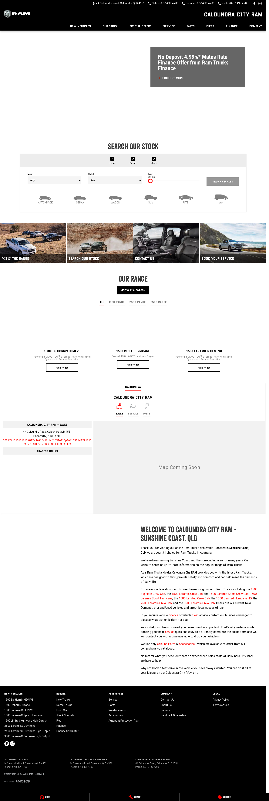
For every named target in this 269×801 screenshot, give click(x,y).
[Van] (221, 198)
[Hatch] (45, 198)
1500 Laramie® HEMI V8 (18, 710)
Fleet (210, 26)
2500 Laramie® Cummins (19, 725)
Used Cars (62, 710)
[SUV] (150, 198)
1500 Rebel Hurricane (17, 705)
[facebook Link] (254, 3)
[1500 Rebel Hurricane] (133, 341)
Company (255, 26)
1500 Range (117, 302)
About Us (166, 705)
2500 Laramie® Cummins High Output (27, 731)
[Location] (119, 410)
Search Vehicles (222, 181)
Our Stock (110, 26)
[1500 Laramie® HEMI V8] (204, 342)
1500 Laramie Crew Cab (187, 594)
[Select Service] (133, 410)
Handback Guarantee (173, 715)
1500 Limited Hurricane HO (234, 598)
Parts (191, 26)
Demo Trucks (64, 705)
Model (115, 178)
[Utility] (185, 198)
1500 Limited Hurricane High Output (25, 720)
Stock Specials (65, 715)
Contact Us (167, 699)
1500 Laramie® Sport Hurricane (23, 715)
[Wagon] (115, 198)
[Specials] (224, 797)
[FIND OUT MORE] (170, 77)
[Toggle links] (17, 781)
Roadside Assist (118, 710)
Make (54, 178)
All (101, 302)
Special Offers (140, 26)
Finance (232, 26)
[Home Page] (18, 14)
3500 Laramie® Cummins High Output (27, 736)
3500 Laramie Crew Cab (199, 603)
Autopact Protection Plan (124, 720)
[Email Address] (47, 442)
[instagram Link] (260, 3)
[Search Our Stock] (100, 243)
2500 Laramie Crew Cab (156, 603)
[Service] (134, 797)
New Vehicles (80, 26)
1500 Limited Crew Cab (194, 598)
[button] (133, 81)
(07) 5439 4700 (51, 436)
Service (169, 26)
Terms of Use (221, 705)
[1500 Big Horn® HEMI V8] (62, 342)
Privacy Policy (221, 699)
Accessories (187, 644)
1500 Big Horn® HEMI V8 (18, 699)
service (169, 632)
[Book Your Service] (233, 243)
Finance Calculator (67, 731)
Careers (165, 710)
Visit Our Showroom (133, 290)
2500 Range (137, 302)
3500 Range (158, 302)
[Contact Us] (118, 3)
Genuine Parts (166, 644)
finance (173, 615)
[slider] (150, 181)
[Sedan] (80, 198)
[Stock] (44, 797)
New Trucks (63, 699)
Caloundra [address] (133, 387)
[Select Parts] (146, 410)
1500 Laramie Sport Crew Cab (229, 594)
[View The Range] (33, 243)
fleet (195, 615)
